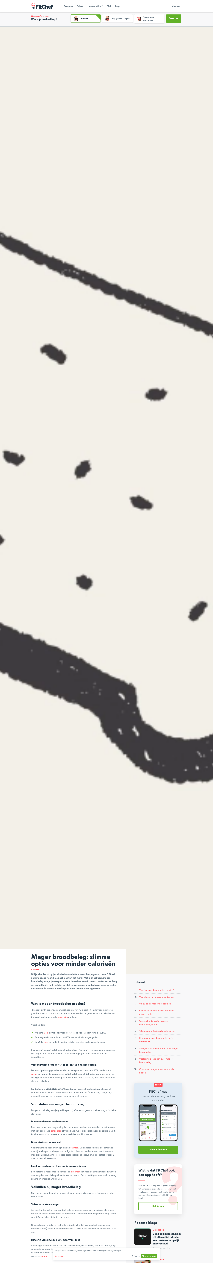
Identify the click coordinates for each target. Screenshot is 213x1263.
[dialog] (106, 1254)
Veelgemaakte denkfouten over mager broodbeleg (158, 1050)
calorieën (63, 1017)
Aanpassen (59, 1256)
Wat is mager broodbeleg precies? (156, 990)
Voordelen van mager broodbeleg (156, 997)
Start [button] (173, 18)
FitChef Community (42, 6)
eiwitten (74, 1148)
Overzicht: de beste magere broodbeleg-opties (153, 1023)
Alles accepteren (149, 1256)
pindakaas (56, 1131)
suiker (34, 1074)
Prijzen (80, 6)
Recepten (68, 6)
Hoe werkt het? (95, 6)
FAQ (109, 6)
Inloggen (176, 6)
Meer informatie (158, 1149)
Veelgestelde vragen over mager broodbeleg (155, 1061)
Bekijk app (158, 1206)
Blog (117, 6)
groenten (75, 1172)
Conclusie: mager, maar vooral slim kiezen (157, 1071)
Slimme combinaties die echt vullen (157, 1031)
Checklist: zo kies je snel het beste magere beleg (156, 1012)
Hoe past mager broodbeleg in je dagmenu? (156, 1040)
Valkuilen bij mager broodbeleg (155, 1004)
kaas (45, 1042)
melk (45, 1033)
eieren (43, 1256)
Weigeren (136, 1256)
